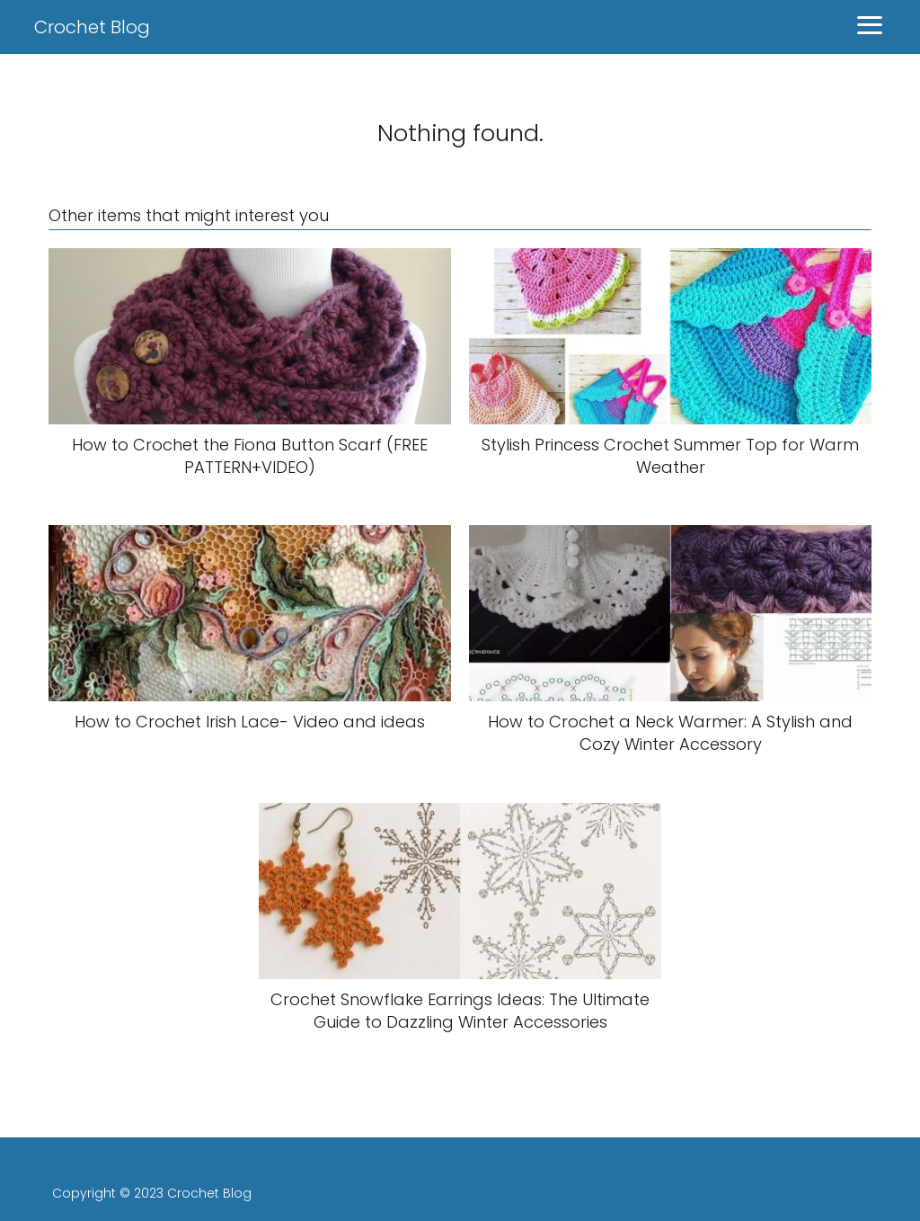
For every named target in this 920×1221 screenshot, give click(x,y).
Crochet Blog (92, 27)
